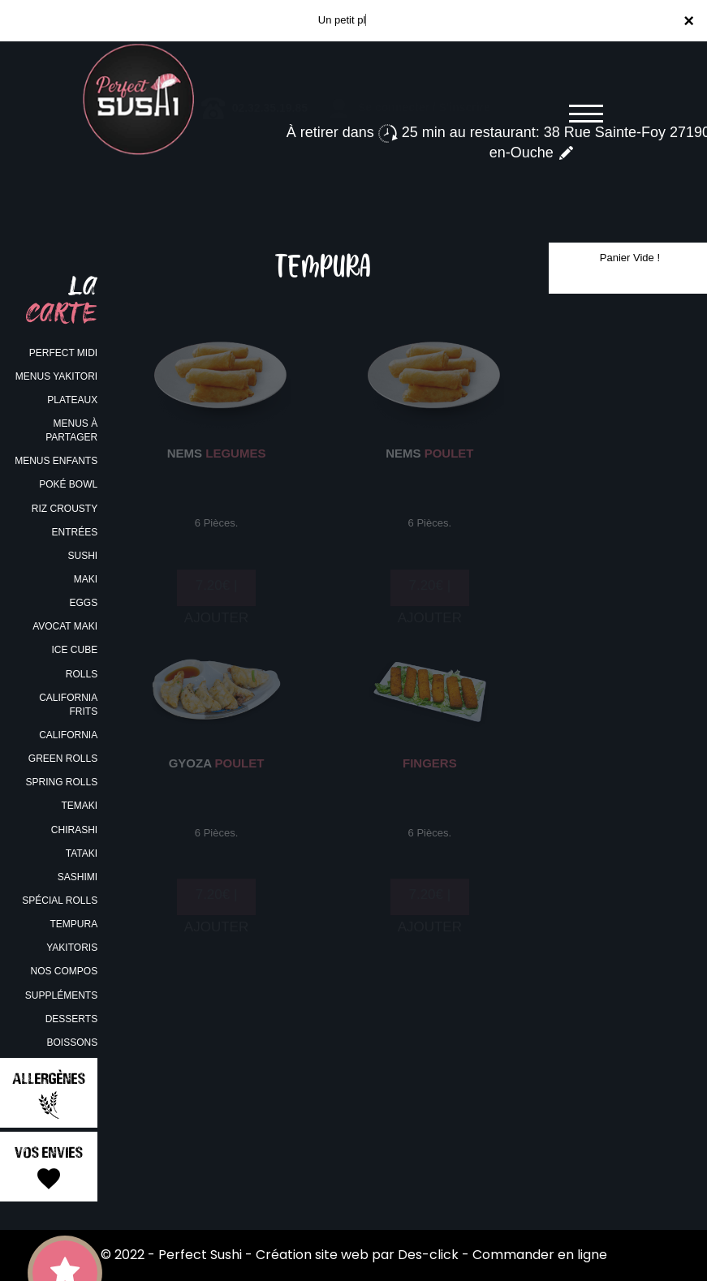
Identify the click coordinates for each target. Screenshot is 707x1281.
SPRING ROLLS (61, 782)
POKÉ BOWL (68, 484)
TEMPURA (73, 924)
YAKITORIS (71, 947)
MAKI (85, 579)
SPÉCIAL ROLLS (59, 900)
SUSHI (82, 555)
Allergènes (48, 1094)
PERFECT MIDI (63, 353)
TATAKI (81, 853)
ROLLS (81, 674)
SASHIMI (77, 877)
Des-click (428, 1254)
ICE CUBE (74, 650)
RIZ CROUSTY (64, 508)
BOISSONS (71, 1042)
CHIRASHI (74, 830)
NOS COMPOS (63, 971)
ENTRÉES (74, 532)
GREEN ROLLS (62, 758)
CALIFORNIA (68, 735)
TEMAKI (79, 805)
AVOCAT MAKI (64, 626)
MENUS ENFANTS (56, 460)
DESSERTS (71, 1019)
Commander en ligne (539, 1254)
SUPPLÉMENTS (61, 995)
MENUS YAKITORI (56, 376)
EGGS (83, 602)
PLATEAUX (72, 400)
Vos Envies (49, 1167)
